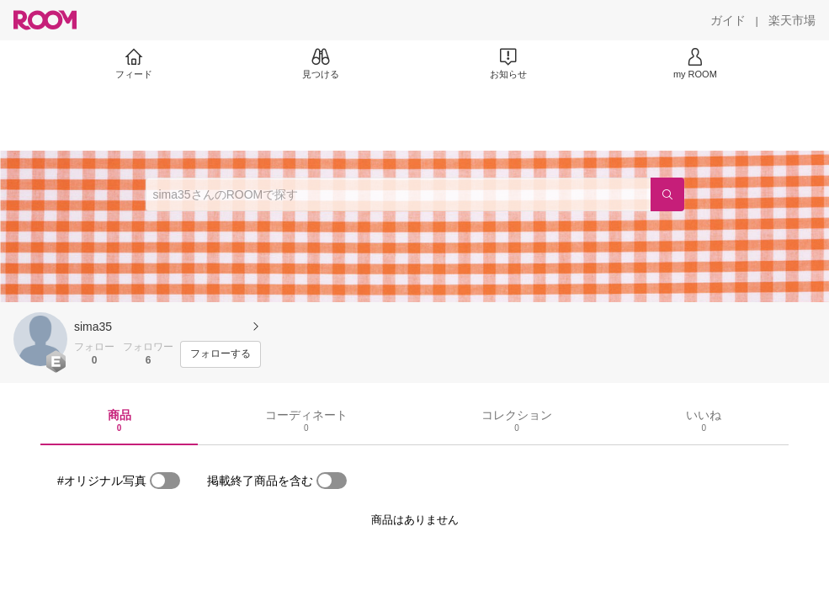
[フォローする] (220, 354)
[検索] (667, 194)
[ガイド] (728, 20)
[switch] (165, 480)
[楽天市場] (792, 20)
